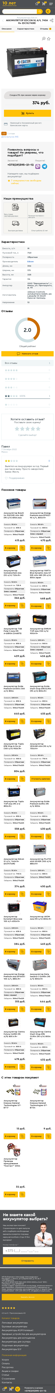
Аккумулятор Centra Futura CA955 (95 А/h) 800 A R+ (14, 1034)
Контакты (7, 1382)
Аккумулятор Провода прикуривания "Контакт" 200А (12, 1162)
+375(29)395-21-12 (20, 164)
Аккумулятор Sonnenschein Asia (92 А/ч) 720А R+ (12, 573)
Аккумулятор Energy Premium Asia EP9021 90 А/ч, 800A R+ (40, 515)
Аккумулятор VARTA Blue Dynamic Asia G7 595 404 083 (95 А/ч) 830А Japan (40, 574)
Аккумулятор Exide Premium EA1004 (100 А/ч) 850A (14, 688)
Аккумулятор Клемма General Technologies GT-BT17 (12, 1104)
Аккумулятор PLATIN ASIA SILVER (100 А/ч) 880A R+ (40, 861)
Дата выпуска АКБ (9, 137)
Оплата (6, 1363)
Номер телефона (10, 1245)
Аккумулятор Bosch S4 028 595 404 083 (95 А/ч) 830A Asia (14, 515)
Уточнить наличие (40, 779)
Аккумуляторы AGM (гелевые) (17, 1330)
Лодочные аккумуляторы (15, 1345)
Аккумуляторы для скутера (16, 1341)
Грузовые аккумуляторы (14, 1326)
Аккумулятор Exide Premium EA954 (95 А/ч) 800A (39, 803)
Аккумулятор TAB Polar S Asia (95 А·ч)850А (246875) (13, 631)
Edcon (30, 262)
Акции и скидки (10, 1371)
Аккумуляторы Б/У (11, 1349)
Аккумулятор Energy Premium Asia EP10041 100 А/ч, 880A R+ (14, 976)
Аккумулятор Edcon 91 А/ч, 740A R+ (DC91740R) (14, 861)
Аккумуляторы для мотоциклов (18, 1337)
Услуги (5, 1359)
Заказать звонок (27, 1297)
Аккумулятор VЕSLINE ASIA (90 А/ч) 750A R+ (40, 746)
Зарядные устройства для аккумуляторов (24, 1334)
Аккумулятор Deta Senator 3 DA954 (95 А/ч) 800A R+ (40, 976)
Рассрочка (7, 1367)
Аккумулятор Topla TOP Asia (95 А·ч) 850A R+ (14, 803)
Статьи (5, 1374)
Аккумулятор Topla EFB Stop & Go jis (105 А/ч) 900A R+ (14, 746)
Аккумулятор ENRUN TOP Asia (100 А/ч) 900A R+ (40, 631)
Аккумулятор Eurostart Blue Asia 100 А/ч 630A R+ (13, 919)
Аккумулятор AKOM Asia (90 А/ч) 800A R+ (40, 918)
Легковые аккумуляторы (15, 1322)
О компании (8, 1378)
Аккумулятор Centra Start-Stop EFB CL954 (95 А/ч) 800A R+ (40, 1035)
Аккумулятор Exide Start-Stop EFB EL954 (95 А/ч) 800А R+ (40, 688)
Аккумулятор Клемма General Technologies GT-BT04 (38, 1104)
